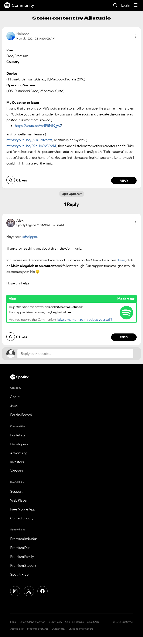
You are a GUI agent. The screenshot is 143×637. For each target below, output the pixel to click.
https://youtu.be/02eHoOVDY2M (31, 145)
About (15, 396)
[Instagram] (15, 591)
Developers (19, 444)
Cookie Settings (74, 622)
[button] (135, 36)
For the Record (21, 414)
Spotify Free (19, 574)
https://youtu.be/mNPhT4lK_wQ (38, 125)
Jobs (13, 406)
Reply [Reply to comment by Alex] (124, 337)
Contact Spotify (22, 518)
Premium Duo (20, 547)
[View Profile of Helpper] (22, 33)
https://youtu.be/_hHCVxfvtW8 (29, 140)
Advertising (18, 453)
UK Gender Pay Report (80, 628)
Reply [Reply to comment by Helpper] (124, 181)
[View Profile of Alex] (19, 220)
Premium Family (22, 556)
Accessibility (17, 628)
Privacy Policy (55, 622)
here (121, 260)
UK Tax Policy (58, 628)
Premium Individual (24, 538)
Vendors (16, 470)
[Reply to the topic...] (75, 353)
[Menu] (135, 5)
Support (16, 491)
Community (19, 5)
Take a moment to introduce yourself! (84, 319)
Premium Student (23, 565)
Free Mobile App (22, 509)
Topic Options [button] (70, 194)
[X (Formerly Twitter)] (29, 591)
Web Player (18, 500)
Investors (17, 462)
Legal (13, 622)
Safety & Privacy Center (32, 622)
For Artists (17, 435)
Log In (125, 5)
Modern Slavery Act (37, 628)
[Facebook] (42, 591)
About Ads (93, 622)
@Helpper (29, 236)
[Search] (115, 5)
